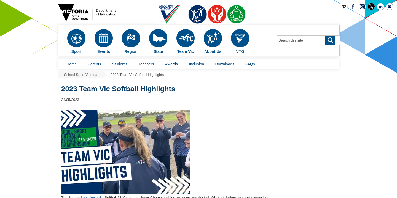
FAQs (250, 64)
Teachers (146, 64)
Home (71, 64)
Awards (171, 64)
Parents (94, 64)
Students (119, 64)
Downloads (224, 64)
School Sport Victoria (80, 75)
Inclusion (196, 64)
